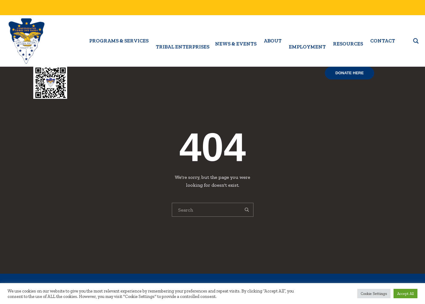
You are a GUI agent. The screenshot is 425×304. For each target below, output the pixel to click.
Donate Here (349, 73)
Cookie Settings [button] (374, 293)
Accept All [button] (405, 293)
